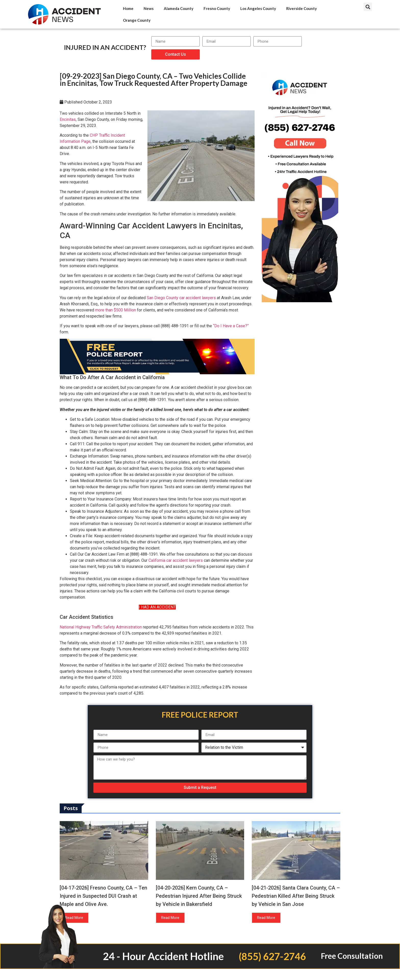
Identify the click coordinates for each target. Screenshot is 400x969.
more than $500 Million (115, 310)
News (149, 8)
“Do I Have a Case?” (231, 325)
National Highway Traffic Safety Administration (101, 627)
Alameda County (178, 8)
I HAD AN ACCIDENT (157, 607)
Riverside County (301, 8)
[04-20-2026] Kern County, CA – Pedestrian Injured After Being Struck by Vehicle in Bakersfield (199, 896)
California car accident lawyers (175, 560)
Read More (170, 917)
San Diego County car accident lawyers (181, 297)
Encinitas (68, 119)
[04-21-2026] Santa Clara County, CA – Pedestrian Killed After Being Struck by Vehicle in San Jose (296, 896)
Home (128, 8)
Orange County (137, 20)
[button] (368, 7)
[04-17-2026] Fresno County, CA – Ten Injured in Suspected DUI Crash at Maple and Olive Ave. (103, 896)
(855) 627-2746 (272, 956)
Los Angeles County (258, 8)
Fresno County (217, 8)
